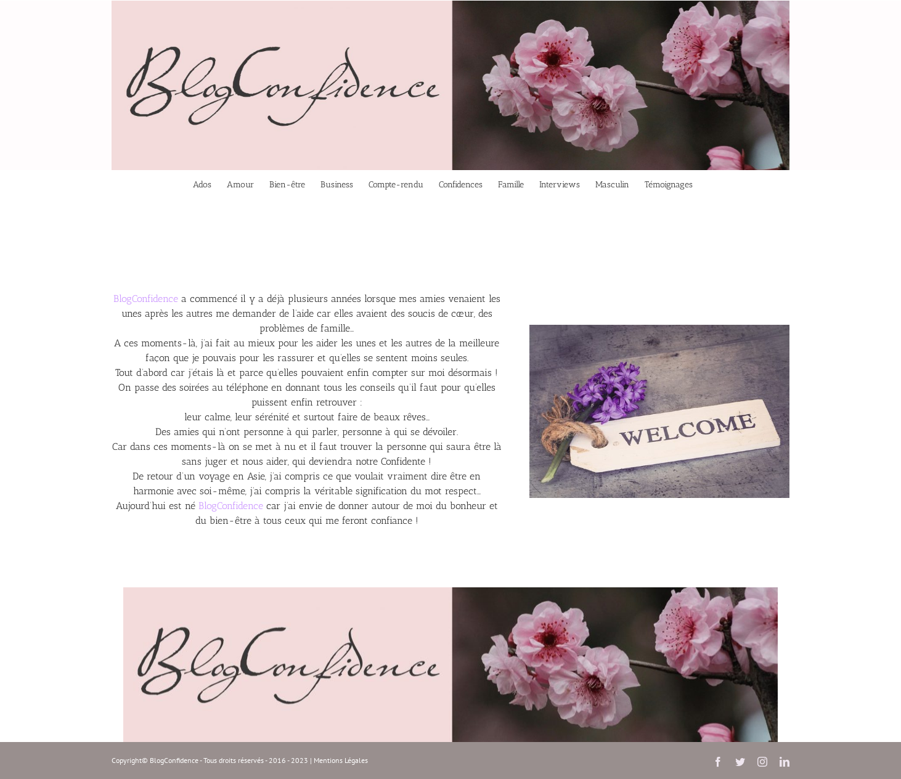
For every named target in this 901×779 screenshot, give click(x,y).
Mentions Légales (341, 760)
